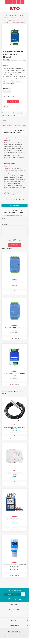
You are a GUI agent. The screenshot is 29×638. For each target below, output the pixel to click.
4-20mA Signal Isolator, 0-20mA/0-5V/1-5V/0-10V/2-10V (14, 473)
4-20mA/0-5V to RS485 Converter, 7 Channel (14, 282)
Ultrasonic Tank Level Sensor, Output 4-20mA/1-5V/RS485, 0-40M (14, 565)
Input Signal (6, 88)
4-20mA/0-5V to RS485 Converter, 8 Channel (14, 328)
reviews (15, 60)
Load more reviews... (14, 205)
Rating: (14, 239)
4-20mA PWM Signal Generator (14, 519)
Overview (3, 120)
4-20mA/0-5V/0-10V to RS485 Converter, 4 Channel (14, 374)
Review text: (4, 224)
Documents (4, 122)
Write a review (22, 60)
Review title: (4, 218)
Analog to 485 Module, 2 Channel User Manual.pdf (13, 125)
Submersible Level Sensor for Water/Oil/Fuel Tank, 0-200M (14, 427)
